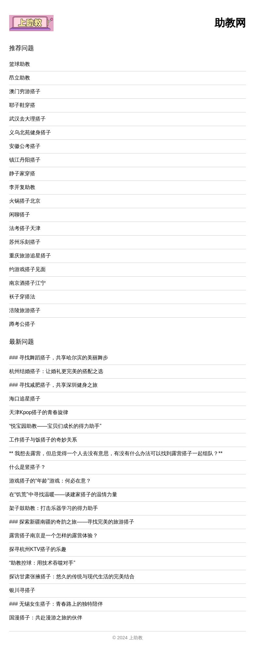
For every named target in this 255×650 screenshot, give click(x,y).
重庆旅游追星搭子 (30, 255)
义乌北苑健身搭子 (30, 132)
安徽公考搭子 (24, 146)
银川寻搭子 (22, 590)
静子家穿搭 (22, 173)
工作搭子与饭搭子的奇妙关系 (43, 439)
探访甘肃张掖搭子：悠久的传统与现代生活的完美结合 (72, 576)
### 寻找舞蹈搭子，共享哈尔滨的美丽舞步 (58, 357)
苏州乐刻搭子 (24, 242)
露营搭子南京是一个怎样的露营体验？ (53, 535)
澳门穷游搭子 (24, 91)
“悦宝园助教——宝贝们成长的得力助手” (55, 426)
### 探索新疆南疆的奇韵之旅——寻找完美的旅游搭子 (71, 522)
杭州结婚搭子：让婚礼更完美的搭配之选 (56, 371)
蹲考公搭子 (22, 324)
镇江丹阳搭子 (24, 160)
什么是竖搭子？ (27, 467)
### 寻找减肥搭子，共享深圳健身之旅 (53, 385)
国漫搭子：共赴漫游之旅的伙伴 (45, 617)
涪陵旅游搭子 (24, 310)
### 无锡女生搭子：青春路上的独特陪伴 (56, 604)
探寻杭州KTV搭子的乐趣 (37, 549)
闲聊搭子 (19, 214)
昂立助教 (19, 77)
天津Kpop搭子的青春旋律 (38, 412)
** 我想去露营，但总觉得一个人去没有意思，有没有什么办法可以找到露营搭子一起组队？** (115, 453)
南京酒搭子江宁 (27, 283)
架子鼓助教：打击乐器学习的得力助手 (53, 508)
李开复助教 (22, 187)
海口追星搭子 (24, 398)
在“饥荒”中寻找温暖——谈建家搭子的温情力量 (63, 494)
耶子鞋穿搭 (22, 105)
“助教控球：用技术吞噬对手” (42, 563)
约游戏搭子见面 (27, 269)
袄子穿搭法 (22, 296)
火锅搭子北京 (24, 201)
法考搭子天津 (24, 228)
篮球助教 (19, 64)
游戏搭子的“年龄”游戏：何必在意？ (50, 481)
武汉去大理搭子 (27, 119)
